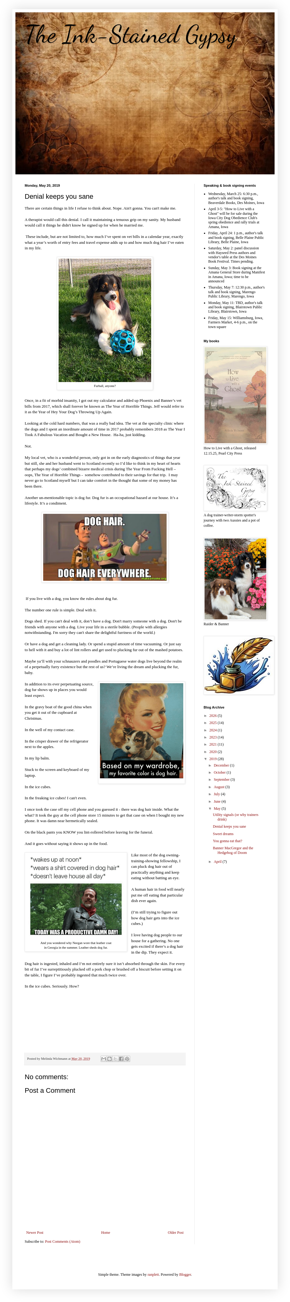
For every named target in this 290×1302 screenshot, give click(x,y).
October (220, 772)
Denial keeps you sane (229, 826)
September (222, 779)
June (218, 801)
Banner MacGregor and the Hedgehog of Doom (233, 850)
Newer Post (35, 1232)
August (220, 787)
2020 (213, 752)
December (222, 765)
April (218, 861)
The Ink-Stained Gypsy (131, 34)
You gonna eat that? (227, 841)
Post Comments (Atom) (62, 1241)
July (217, 794)
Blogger (185, 1274)
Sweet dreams (223, 834)
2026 (213, 715)
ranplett (153, 1274)
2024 (213, 730)
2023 (213, 737)
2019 (213, 759)
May (218, 808)
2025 (213, 723)
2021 (213, 744)
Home (105, 1232)
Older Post (176, 1232)
